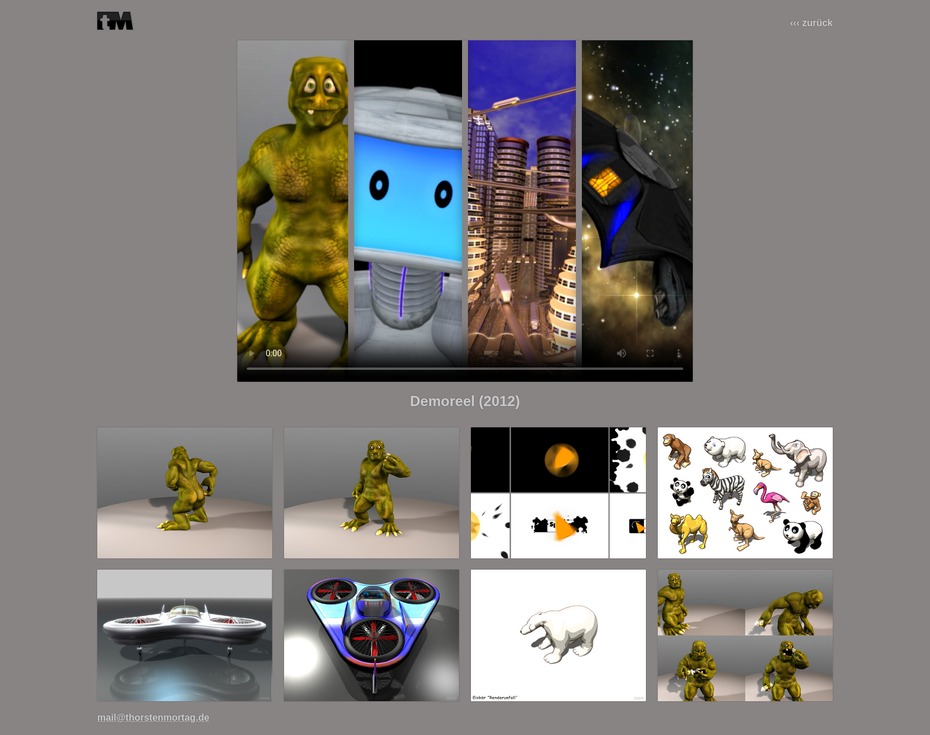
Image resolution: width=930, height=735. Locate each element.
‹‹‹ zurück (811, 23)
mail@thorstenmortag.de (153, 717)
